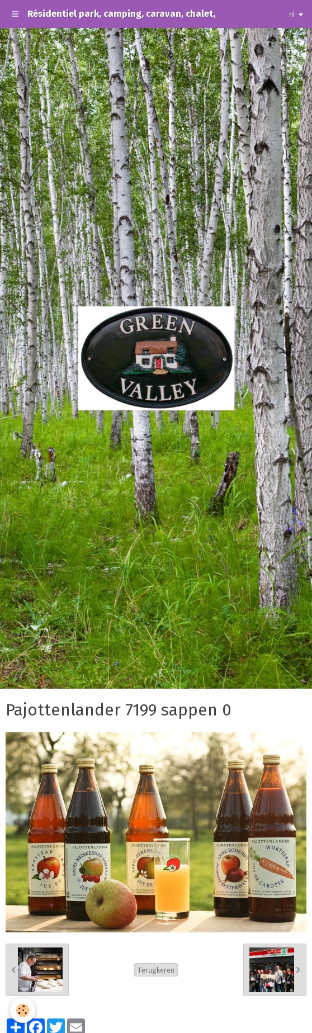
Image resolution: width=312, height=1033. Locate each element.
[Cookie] (22, 1010)
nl (292, 14)
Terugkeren (156, 969)
